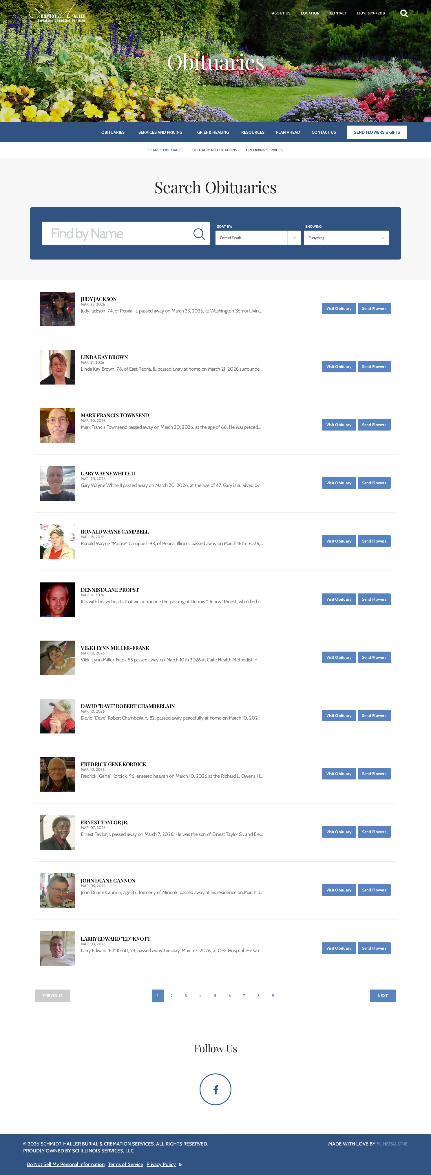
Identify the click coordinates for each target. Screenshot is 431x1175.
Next (383, 995)
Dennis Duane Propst (110, 590)
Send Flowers (376, 307)
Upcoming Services (264, 150)
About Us (281, 13)
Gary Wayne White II (108, 473)
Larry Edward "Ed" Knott (116, 939)
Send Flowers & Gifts (377, 132)
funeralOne (392, 1144)
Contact (338, 13)
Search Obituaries (166, 150)
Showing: (313, 226)
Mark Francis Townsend (115, 415)
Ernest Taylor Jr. (104, 822)
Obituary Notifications (214, 150)
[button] (404, 13)
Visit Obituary (341, 307)
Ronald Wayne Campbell (115, 532)
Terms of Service (125, 1164)
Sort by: (224, 226)
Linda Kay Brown (104, 357)
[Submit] (199, 233)
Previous (53, 995)
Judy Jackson (99, 299)
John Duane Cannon (108, 881)
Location (310, 13)
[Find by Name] (115, 233)
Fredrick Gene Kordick (113, 764)
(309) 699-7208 (371, 13)
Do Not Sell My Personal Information (66, 1164)
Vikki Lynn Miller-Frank (115, 648)
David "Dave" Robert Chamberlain (128, 706)
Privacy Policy (161, 1164)
